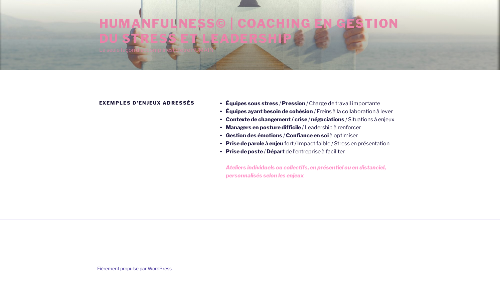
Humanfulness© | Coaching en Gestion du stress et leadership (249, 31)
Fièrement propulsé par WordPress (134, 268)
